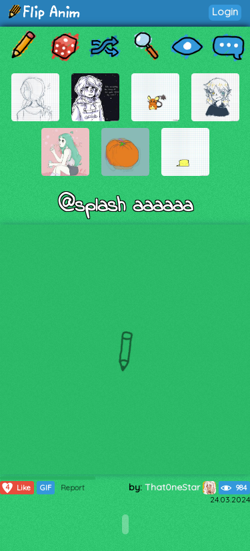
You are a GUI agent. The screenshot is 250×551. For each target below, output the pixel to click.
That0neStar (180, 487)
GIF (45, 487)
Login (225, 11)
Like (16, 487)
